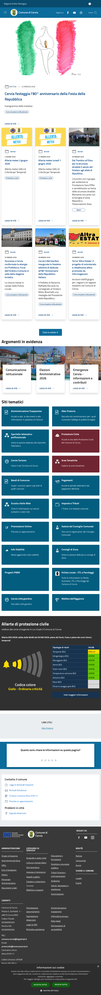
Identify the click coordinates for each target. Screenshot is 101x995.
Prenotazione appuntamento (32, 909)
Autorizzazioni (57, 894)
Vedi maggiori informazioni (76, 694)
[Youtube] (73, 12)
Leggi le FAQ (31, 924)
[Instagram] (80, 12)
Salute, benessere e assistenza (60, 887)
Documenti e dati (9, 887)
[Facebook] (66, 12)
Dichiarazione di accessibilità (58, 927)
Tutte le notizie (50, 332)
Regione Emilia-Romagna (15, 3)
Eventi (79, 883)
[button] (50, 990)
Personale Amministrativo (9, 881)
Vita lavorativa (32, 867)
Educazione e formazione (57, 857)
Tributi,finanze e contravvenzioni (58, 874)
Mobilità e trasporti (34, 890)
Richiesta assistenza (35, 929)
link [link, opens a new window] (75, 979)
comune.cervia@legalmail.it (14, 939)
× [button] (98, 966)
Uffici (4, 865)
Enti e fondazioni (9, 870)
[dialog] (50, 979)
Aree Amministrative (11, 860)
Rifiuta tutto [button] (61, 984)
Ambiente (55, 880)
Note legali (56, 921)
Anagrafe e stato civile (36, 858)
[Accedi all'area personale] (89, 3)
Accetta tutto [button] (40, 985)
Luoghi (79, 878)
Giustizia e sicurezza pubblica (60, 866)
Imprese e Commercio (36, 872)
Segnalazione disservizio (32, 918)
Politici (5, 874)
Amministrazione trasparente (58, 909)
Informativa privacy (59, 916)
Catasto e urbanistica (35, 881)
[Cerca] (95, 12)
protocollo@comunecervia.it (15, 946)
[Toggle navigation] (5, 12)
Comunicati (81, 860)
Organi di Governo (10, 855)
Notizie (13, 86)
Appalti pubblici (33, 876)
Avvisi (78, 865)
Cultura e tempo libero (36, 862)
